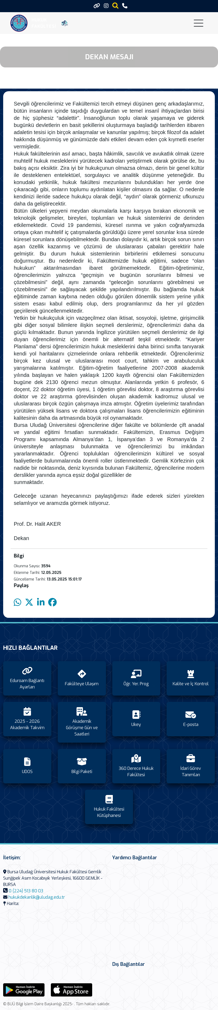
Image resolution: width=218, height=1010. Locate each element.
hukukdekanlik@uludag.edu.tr (36, 897)
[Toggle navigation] (198, 23)
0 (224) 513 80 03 (26, 891)
